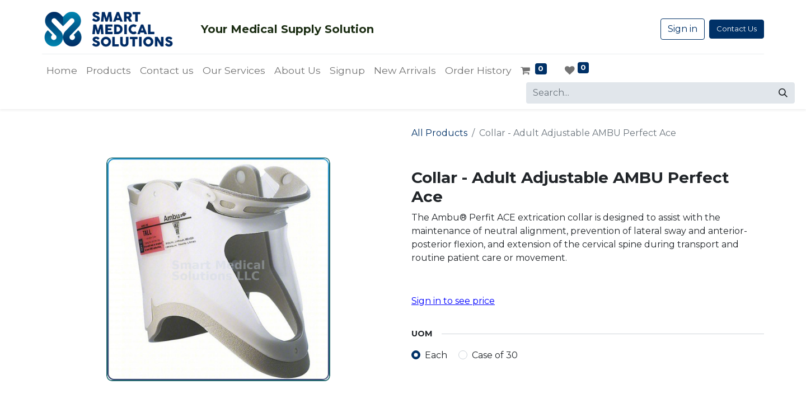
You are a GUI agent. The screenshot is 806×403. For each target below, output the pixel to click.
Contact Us (736, 28)
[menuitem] (62, 70)
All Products (439, 133)
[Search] (783, 93)
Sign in (682, 29)
